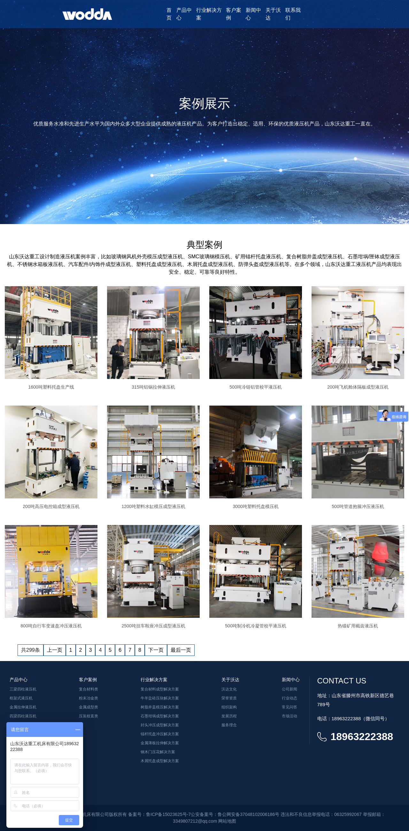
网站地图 (227, 821)
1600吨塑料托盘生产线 (51, 387)
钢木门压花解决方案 (158, 752)
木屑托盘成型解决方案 (160, 761)
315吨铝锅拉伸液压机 (153, 387)
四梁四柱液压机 (23, 716)
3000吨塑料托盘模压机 (255, 506)
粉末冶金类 (88, 698)
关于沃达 (273, 13)
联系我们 (293, 13)
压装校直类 (88, 716)
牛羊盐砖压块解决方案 (160, 698)
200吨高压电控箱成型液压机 (51, 506)
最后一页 (181, 650)
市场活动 (289, 716)
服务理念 (229, 725)
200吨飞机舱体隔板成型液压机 (357, 387)
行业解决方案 (209, 13)
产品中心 (184, 13)
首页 (169, 13)
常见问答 (289, 707)
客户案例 (233, 13)
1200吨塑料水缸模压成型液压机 (153, 506)
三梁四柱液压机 (23, 689)
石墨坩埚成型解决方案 (160, 716)
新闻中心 (253, 13)
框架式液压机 (21, 698)
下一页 (156, 650)
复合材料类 (88, 689)
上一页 (54, 650)
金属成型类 (88, 707)
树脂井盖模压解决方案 (160, 707)
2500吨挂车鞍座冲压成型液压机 (153, 625)
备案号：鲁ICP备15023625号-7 (159, 814)
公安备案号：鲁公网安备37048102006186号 (235, 814)
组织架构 (229, 707)
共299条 (30, 650)
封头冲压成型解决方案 (160, 725)
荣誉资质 (229, 698)
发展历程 (229, 716)
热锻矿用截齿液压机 (358, 625)
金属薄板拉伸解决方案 (160, 743)
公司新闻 (289, 689)
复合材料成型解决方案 (160, 689)
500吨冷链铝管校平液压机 (255, 387)
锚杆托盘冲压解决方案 (160, 734)
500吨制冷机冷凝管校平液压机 (255, 625)
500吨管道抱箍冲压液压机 (358, 506)
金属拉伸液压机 (23, 707)
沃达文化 (229, 689)
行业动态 (289, 698)
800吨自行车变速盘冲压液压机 (50, 625)
